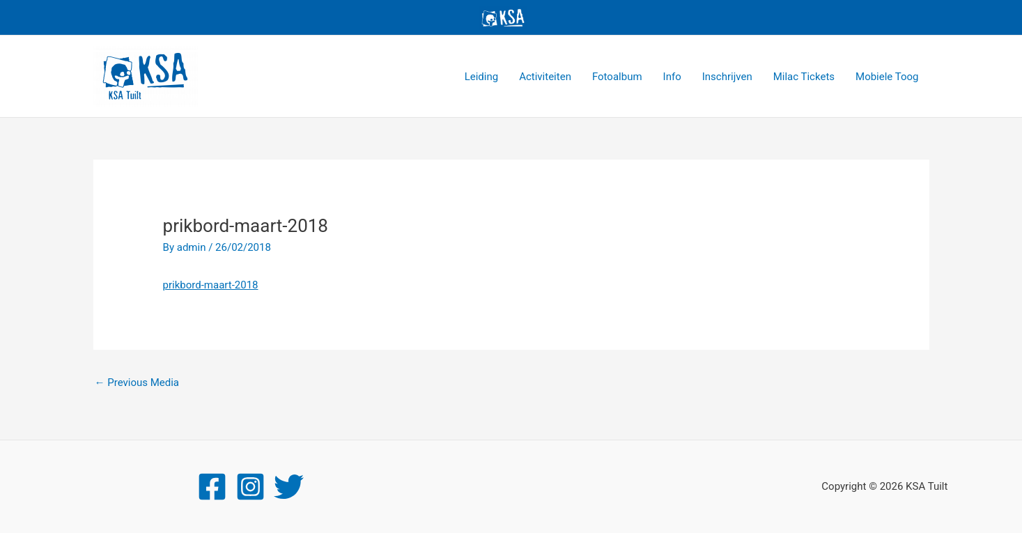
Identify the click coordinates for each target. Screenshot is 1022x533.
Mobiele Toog (886, 76)
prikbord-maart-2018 (210, 285)
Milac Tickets (804, 76)
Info (672, 76)
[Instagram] (250, 487)
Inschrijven (727, 76)
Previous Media (137, 382)
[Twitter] (289, 487)
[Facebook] (212, 487)
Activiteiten (545, 76)
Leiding (482, 76)
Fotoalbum (617, 76)
